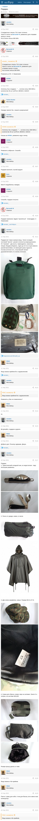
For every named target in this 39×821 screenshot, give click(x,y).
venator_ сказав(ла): (8, 61)
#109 (36, 196)
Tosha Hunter (10, 99)
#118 (36, 778)
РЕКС (8, 361)
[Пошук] (37, 2)
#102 (36, 56)
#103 (36, 85)
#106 (36, 147)
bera (7, 174)
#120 (36, 810)
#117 (36, 460)
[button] (2, 2)
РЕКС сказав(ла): (7, 392)
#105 (36, 122)
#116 (36, 441)
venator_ (5, 12)
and (10, 224)
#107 (36, 166)
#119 (36, 793)
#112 (36, 368)
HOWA (8, 78)
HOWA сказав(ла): (8, 127)
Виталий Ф (16, 34)
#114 (36, 411)
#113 (36, 387)
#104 (36, 107)
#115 (36, 426)
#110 (36, 215)
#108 (36, 181)
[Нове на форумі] (33, 2)
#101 (36, 29)
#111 (36, 236)
